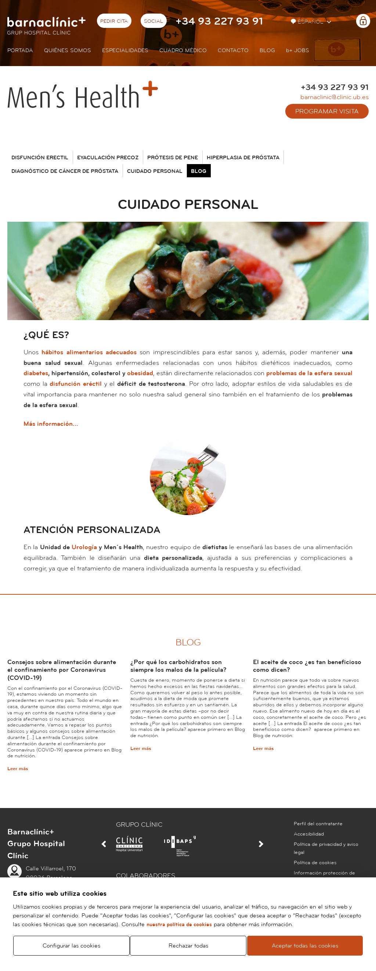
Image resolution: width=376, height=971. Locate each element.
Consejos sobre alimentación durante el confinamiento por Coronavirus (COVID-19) (61, 670)
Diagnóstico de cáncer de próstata (64, 171)
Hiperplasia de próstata (243, 158)
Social (153, 21)
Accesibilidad (309, 834)
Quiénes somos (67, 50)
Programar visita (327, 111)
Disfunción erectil (39, 158)
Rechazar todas (188, 945)
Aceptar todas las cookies (305, 945)
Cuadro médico (183, 50)
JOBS (297, 50)
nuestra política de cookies (179, 924)
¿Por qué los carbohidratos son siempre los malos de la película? (178, 666)
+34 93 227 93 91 (219, 21)
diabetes (36, 373)
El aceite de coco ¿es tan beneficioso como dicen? (307, 666)
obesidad (140, 373)
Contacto (233, 50)
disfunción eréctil (76, 384)
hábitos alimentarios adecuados (89, 352)
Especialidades (125, 50)
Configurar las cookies (71, 945)
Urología (84, 547)
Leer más (17, 768)
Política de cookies (315, 862)
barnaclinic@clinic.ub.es (334, 97)
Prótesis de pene (172, 158)
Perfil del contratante (318, 823)
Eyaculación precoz (108, 158)
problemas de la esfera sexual (309, 373)
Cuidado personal (154, 171)
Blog (267, 50)
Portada (20, 50)
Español (307, 21)
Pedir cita (114, 21)
